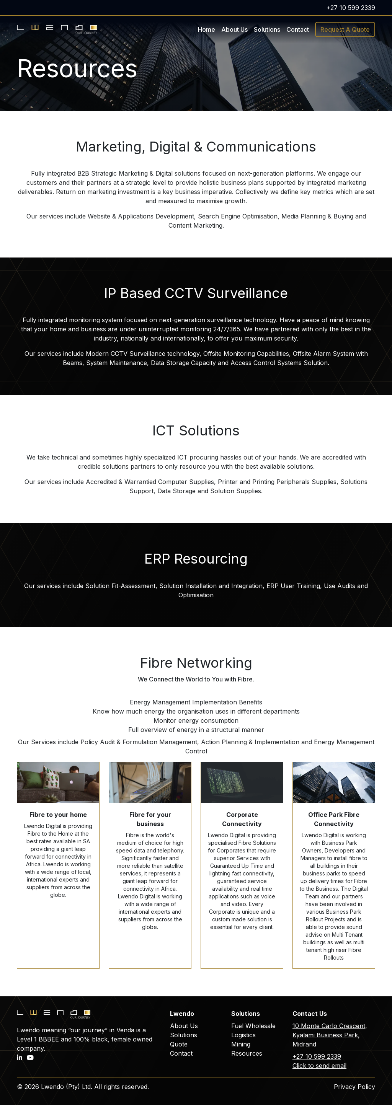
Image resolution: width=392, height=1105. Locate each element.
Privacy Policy (354, 1086)
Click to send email (319, 1065)
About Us (234, 29)
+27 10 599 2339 (351, 7)
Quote (179, 1044)
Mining (240, 1044)
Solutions (183, 1035)
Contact (297, 29)
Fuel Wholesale (253, 1026)
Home (206, 29)
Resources (246, 1053)
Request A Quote (345, 29)
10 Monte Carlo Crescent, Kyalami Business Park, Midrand (329, 1035)
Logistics (243, 1035)
